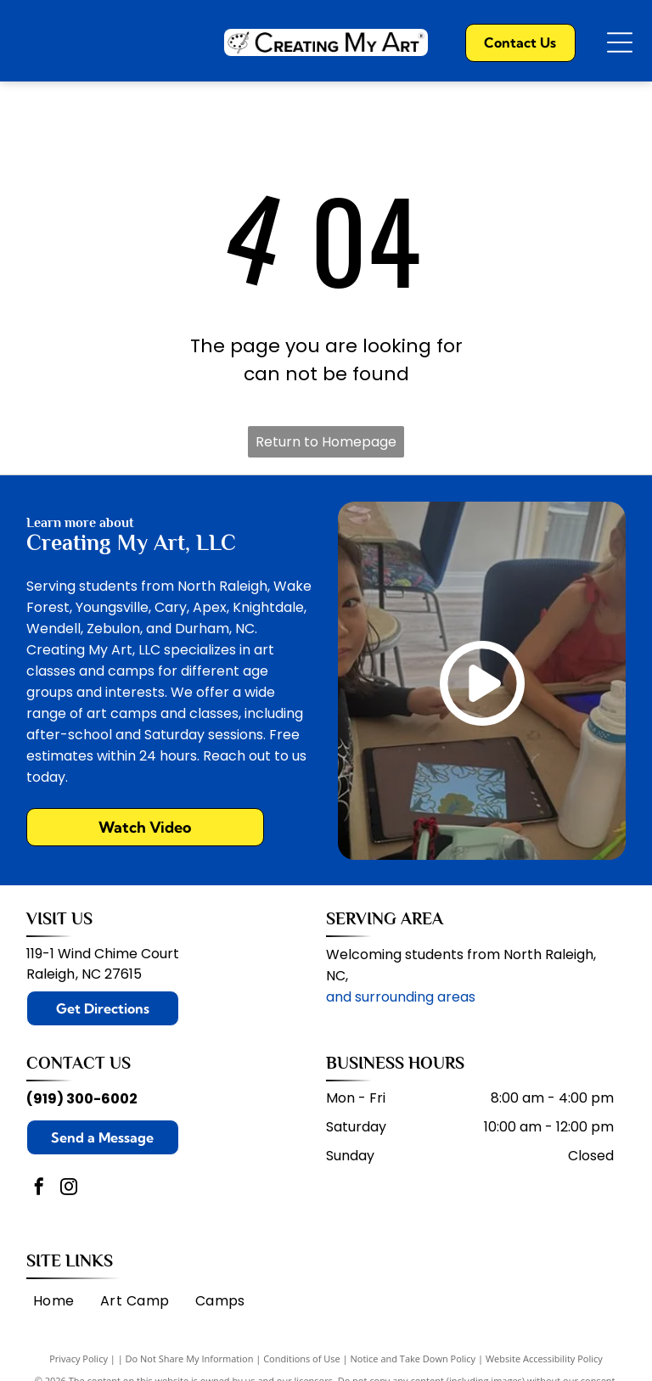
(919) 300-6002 (82, 1099)
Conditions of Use (301, 1358)
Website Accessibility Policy (544, 1358)
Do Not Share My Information (190, 1358)
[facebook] (39, 1189)
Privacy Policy (78, 1358)
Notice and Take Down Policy (413, 1358)
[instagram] (69, 1189)
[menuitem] (53, 1300)
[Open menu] (619, 42)
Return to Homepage (326, 442)
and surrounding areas (400, 997)
